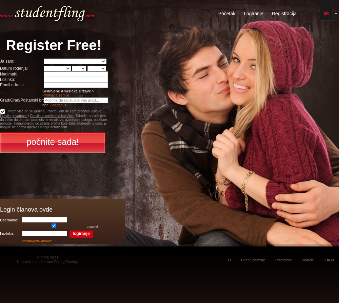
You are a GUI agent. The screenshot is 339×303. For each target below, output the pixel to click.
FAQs (329, 260)
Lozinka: (7, 79)
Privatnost (283, 260)
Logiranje (253, 13)
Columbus (57, 105)
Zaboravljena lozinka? (37, 241)
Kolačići (308, 260)
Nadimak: (8, 74)
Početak (227, 13)
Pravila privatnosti (13, 116)
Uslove (96, 111)
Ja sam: (7, 61)
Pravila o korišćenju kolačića (52, 116)
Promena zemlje (55, 95)
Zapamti (60, 227)
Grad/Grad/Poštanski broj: (23, 100)
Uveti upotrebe (253, 260)
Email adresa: (12, 85)
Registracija (284, 13)
